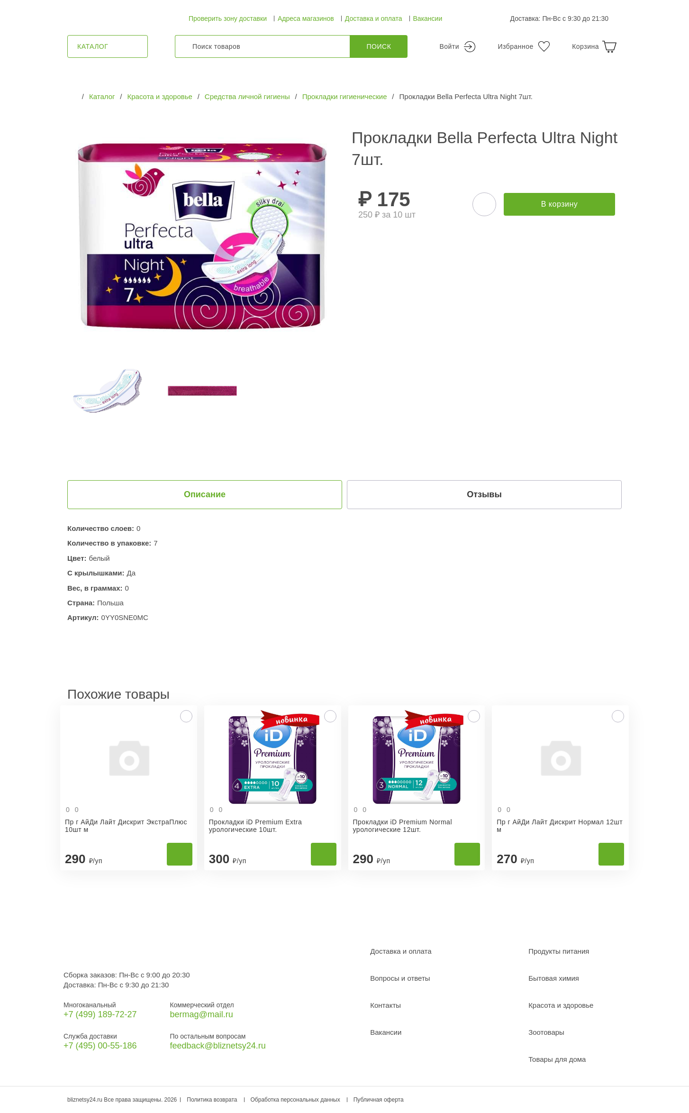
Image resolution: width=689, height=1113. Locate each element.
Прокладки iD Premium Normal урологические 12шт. (403, 825)
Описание (205, 494)
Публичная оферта (379, 1099)
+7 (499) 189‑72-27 (100, 1014)
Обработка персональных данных (295, 1099)
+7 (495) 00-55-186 (100, 1045)
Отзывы (484, 494)
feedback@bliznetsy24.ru (217, 1045)
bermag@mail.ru (201, 1014)
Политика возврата (212, 1099)
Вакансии (428, 18)
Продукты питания (558, 951)
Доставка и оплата (373, 18)
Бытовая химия (553, 978)
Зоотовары (546, 1032)
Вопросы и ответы (400, 978)
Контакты (385, 1005)
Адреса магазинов (306, 18)
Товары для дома (557, 1059)
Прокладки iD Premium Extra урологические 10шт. (255, 825)
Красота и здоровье (560, 1005)
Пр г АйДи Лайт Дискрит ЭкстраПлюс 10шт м (126, 825)
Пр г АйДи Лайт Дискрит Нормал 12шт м (560, 825)
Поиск (379, 46)
